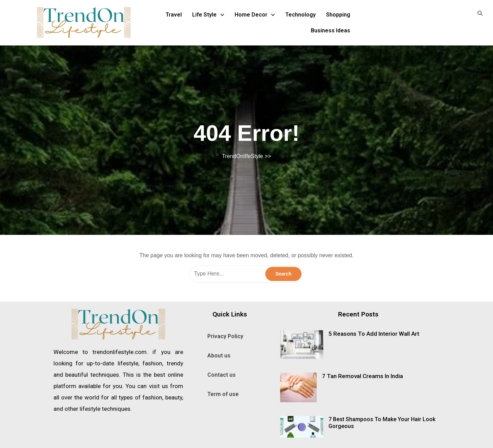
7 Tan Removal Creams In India (362, 376)
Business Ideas (330, 30)
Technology (300, 14)
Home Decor (255, 14)
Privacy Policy (225, 336)
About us (218, 355)
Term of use (223, 394)
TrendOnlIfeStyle (242, 156)
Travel (174, 14)
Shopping (338, 14)
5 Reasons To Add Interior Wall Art (373, 333)
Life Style (208, 14)
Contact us (221, 375)
